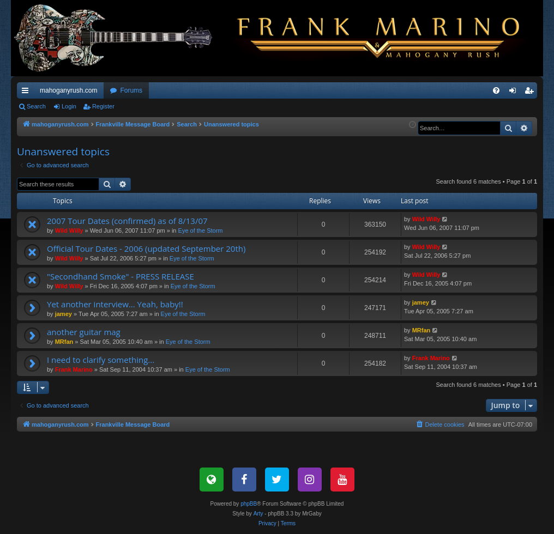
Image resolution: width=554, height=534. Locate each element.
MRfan (64, 341)
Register (103, 106)
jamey (63, 314)
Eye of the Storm (200, 230)
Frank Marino (74, 369)
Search (36, 106)
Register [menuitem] (531, 93)
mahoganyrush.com (68, 90)
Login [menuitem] (515, 93)
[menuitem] (496, 90)
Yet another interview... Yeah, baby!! (115, 304)
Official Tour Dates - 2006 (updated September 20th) (146, 248)
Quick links (27, 93)
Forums (131, 90)
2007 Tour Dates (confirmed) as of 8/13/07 (127, 220)
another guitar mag (84, 331)
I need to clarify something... (100, 359)
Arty (258, 514)
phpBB (248, 504)
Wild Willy (69, 230)
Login (69, 106)
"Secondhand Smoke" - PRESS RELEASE (120, 276)
